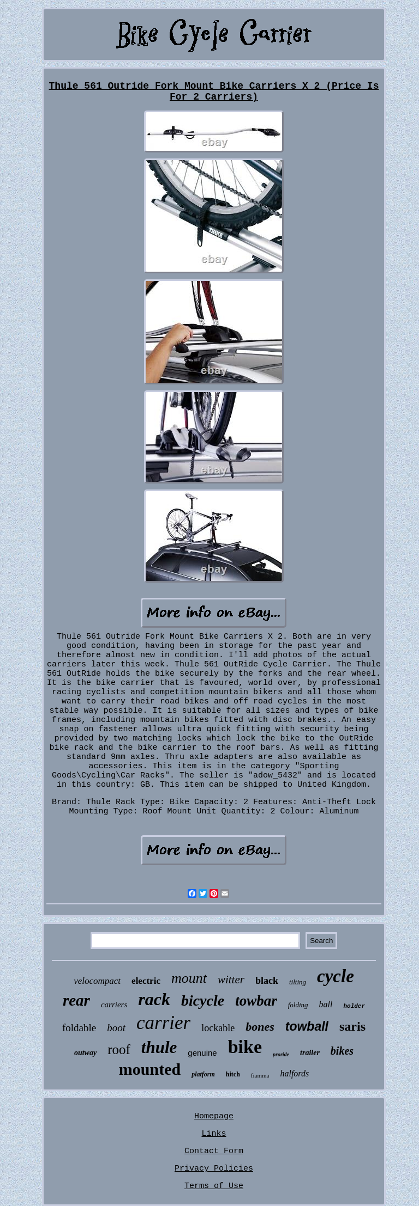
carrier (163, 1022)
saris (352, 1026)
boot (116, 1027)
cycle (335, 976)
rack (154, 999)
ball (326, 1004)
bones (260, 1026)
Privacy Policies (214, 1168)
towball (306, 1026)
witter (231, 979)
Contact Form (213, 1151)
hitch (233, 1074)
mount (189, 978)
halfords (294, 1073)
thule (159, 1047)
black (266, 980)
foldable (79, 1027)
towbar (256, 1001)
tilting (297, 982)
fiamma (260, 1075)
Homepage (214, 1116)
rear (76, 1000)
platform (203, 1074)
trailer (310, 1053)
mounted (150, 1069)
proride (281, 1054)
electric (145, 981)
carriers (114, 1004)
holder (354, 1006)
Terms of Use (213, 1186)
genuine (202, 1052)
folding (298, 1005)
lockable (218, 1028)
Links (213, 1133)
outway (85, 1053)
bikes (342, 1051)
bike (245, 1047)
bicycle (202, 1000)
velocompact (97, 981)
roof (118, 1049)
